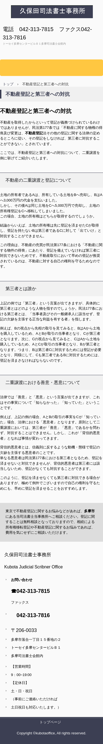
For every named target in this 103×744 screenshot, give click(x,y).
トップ (8, 84)
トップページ (50, 722)
